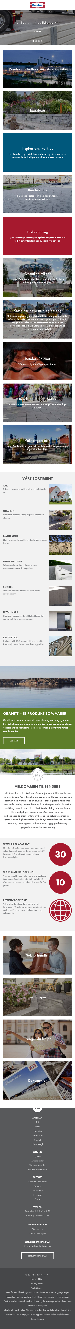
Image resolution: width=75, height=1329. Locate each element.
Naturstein (37, 1131)
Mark (37, 1126)
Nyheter (37, 1156)
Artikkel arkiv (37, 1160)
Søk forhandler (37, 1255)
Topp (37, 1108)
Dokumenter (37, 1190)
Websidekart (36, 1288)
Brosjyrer (37, 1194)
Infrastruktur (37, 1135)
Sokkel (37, 1139)
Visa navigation (6, 5)
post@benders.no (41, 1215)
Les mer (37, 31)
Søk (70, 4)
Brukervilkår (36, 1279)
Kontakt (37, 1186)
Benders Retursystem (37, 1169)
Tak (37, 1122)
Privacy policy (37, 1283)
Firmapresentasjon (37, 1165)
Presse (37, 1199)
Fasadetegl (37, 1144)
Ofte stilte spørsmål (37, 1181)
